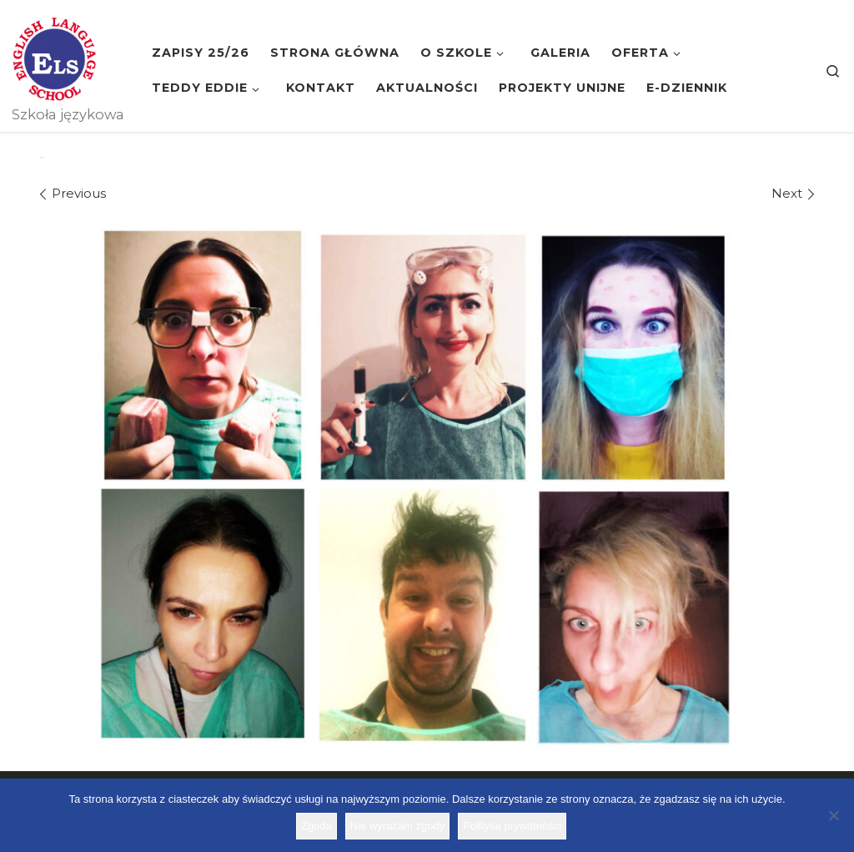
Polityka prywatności (512, 825)
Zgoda (316, 825)
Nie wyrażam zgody (397, 825)
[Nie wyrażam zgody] (833, 815)
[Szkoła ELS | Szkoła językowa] (54, 56)
